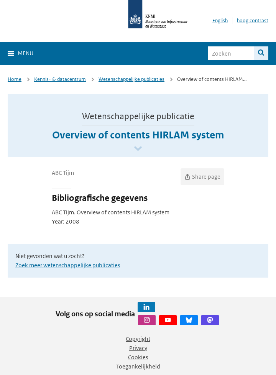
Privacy (138, 348)
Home (14, 79)
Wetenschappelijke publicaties (131, 79)
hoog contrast (252, 20)
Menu (25, 53)
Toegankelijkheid (138, 366)
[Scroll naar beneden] (138, 149)
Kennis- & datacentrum (60, 79)
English (220, 20)
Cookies (138, 357)
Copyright (138, 338)
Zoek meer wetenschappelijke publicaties (67, 265)
